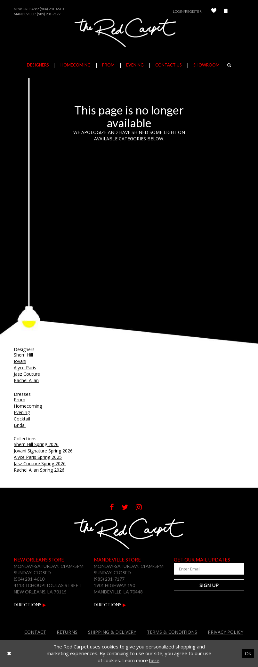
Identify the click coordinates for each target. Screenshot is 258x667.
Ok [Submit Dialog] (248, 653)
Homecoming (28, 406)
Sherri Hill (23, 355)
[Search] (229, 65)
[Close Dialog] (9, 653)
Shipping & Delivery (112, 632)
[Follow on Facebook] (116, 508)
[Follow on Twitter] (129, 508)
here (154, 660)
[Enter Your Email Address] (209, 569)
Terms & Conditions (172, 632)
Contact (35, 632)
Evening (22, 412)
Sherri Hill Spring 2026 (36, 444)
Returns (67, 632)
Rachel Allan (26, 380)
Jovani (20, 361)
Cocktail (22, 419)
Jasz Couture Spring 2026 (40, 463)
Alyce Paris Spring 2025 (38, 457)
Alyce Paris (25, 368)
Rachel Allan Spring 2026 (39, 470)
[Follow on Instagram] (142, 508)
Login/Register (187, 11)
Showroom (206, 64)
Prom (19, 399)
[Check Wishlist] (213, 11)
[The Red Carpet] (129, 33)
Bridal (20, 425)
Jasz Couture (27, 374)
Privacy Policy (225, 632)
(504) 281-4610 (51, 9)
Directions (30, 604)
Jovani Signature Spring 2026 (43, 451)
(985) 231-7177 (48, 14)
